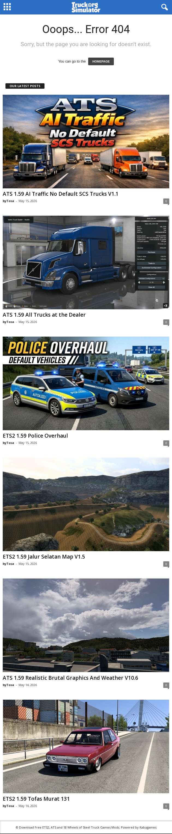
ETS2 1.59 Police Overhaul (35, 435)
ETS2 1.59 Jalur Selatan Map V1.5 (44, 556)
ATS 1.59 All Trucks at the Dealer (44, 314)
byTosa (8, 201)
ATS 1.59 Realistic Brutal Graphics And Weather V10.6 (70, 677)
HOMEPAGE (100, 61)
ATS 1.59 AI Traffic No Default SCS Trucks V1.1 (60, 193)
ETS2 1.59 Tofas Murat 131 (36, 798)
